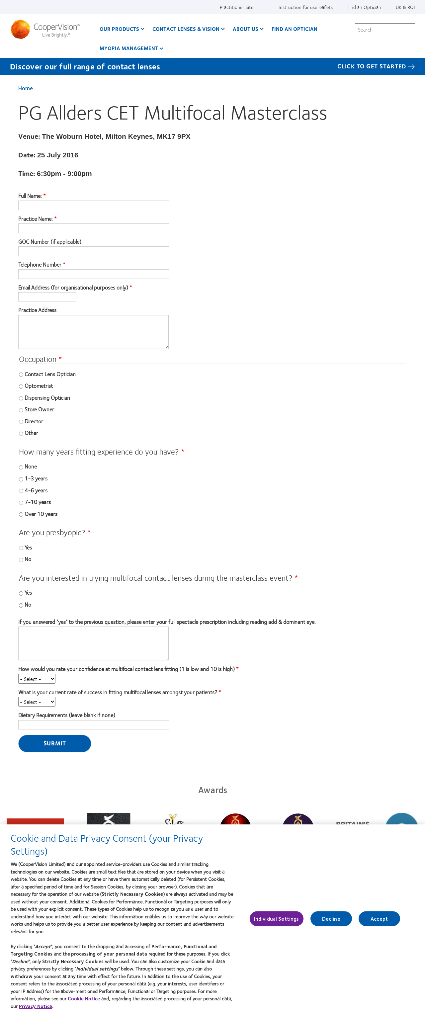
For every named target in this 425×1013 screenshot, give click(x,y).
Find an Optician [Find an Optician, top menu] (364, 7)
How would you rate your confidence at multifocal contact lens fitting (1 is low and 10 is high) (126, 669)
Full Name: (30, 196)
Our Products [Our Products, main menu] (119, 29)
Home (25, 88)
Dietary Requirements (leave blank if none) (66, 715)
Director (34, 421)
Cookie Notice (84, 1002)
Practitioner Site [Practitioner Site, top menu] (236, 7)
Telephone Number (39, 264)
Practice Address (37, 310)
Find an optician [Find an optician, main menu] (294, 29)
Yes (28, 547)
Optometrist (39, 385)
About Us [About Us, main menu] (245, 29)
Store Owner (39, 409)
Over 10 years (41, 513)
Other (31, 432)
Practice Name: (36, 218)
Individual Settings (276, 922)
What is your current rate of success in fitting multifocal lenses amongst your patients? (117, 692)
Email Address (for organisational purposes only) (73, 287)
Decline (331, 922)
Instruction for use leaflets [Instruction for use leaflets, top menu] (306, 7)
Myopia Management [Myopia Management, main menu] (129, 48)
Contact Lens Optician (50, 374)
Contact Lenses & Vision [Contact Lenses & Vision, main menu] (185, 29)
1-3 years (36, 478)
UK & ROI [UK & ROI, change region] (405, 7)
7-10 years (38, 501)
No (28, 558)
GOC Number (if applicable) (49, 241)
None (31, 466)
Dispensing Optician (47, 397)
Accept (379, 922)
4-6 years (36, 490)
